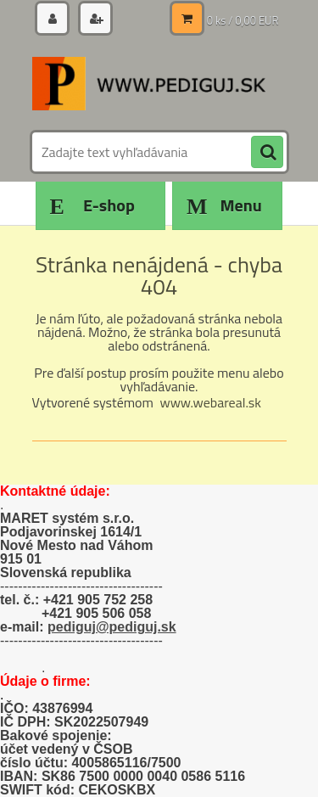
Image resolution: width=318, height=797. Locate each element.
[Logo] (148, 83)
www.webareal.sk (210, 402)
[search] (267, 153)
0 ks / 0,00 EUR (243, 20)
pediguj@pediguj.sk (111, 627)
